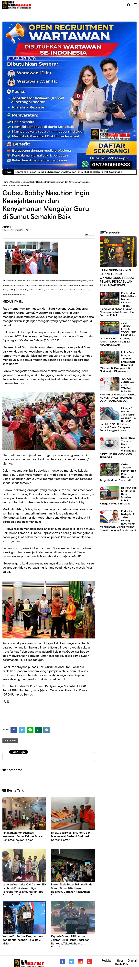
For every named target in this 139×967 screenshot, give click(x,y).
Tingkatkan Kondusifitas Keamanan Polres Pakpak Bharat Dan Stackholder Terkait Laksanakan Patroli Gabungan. (23, 838)
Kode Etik (121, 964)
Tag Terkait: (10, 740)
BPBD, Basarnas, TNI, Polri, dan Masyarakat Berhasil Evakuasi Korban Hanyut (71, 836)
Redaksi (106, 960)
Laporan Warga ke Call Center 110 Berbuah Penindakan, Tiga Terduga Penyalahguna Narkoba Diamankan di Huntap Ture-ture (24, 890)
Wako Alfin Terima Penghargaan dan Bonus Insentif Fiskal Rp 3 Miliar (22, 940)
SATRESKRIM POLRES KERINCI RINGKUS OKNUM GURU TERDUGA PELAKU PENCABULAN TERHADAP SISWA (118, 277)
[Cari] (128, 5)
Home (5, 182)
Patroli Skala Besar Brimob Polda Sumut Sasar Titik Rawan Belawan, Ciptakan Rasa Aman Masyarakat (71, 890)
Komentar (90, 235)
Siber (119, 960)
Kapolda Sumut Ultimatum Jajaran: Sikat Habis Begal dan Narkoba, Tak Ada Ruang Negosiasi (70, 942)
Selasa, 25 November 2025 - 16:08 (16, 230)
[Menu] (136, 5)
